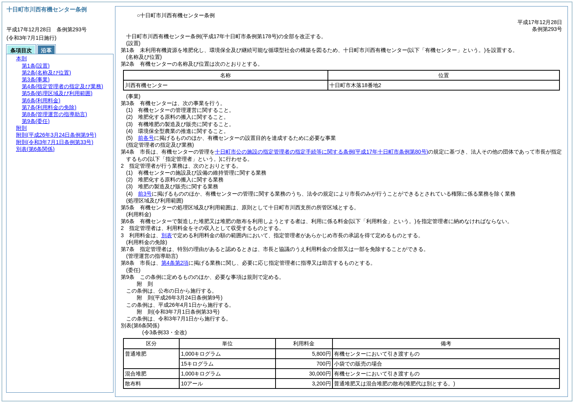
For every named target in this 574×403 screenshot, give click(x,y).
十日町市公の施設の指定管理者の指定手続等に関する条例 (321, 152)
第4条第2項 (175, 263)
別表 (166, 235)
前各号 (146, 138)
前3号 (145, 194)
